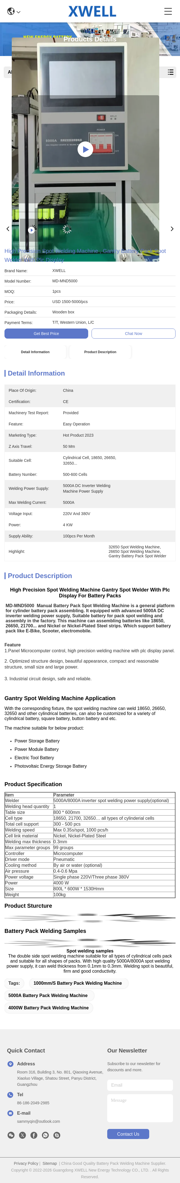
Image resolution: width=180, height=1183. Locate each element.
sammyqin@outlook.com (38, 1121)
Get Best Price (46, 334)
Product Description (100, 352)
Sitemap (50, 1163)
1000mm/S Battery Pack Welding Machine (78, 983)
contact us (128, 1134)
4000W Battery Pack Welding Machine (48, 1007)
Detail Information (35, 352)
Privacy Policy (26, 1163)
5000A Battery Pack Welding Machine (48, 995)
